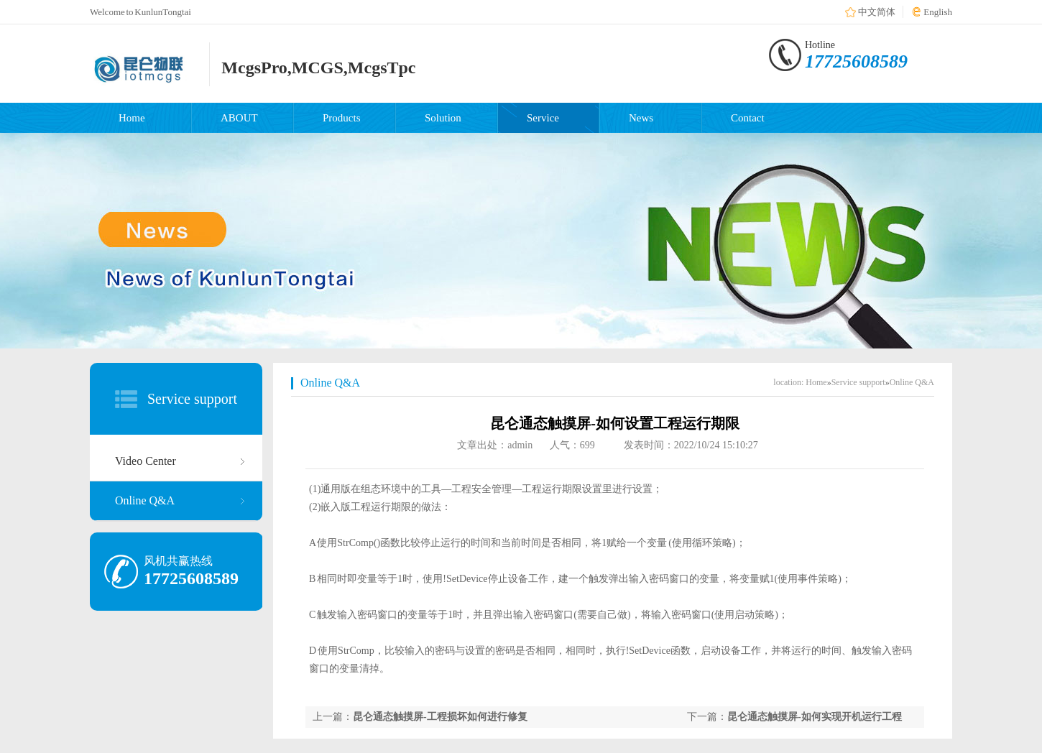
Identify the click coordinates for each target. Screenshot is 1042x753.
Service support (192, 399)
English (937, 11)
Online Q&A (145, 500)
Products (342, 118)
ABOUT (239, 118)
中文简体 (876, 11)
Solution (443, 118)
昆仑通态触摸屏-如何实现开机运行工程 (814, 716)
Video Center (145, 461)
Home (132, 118)
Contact (748, 118)
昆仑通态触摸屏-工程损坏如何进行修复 (440, 716)
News (641, 118)
